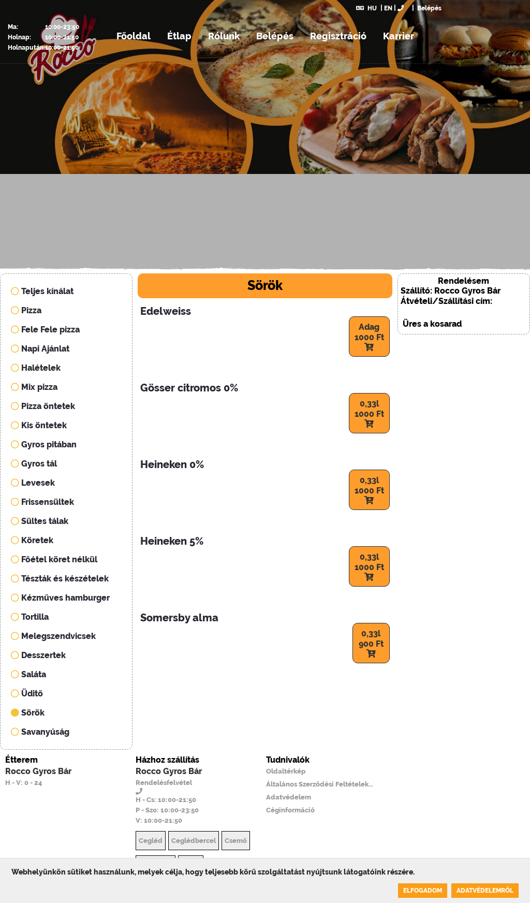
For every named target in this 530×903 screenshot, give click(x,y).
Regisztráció (338, 36)
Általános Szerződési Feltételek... (319, 784)
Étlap (179, 36)
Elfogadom (422, 890)
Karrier (398, 36)
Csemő (236, 840)
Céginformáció (290, 810)
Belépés (428, 8)
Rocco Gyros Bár (38, 771)
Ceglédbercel (193, 840)
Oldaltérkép (285, 771)
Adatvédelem (288, 797)
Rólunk (224, 36)
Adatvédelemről (485, 890)
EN (388, 8)
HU (366, 8)
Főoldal (133, 36)
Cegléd (151, 840)
